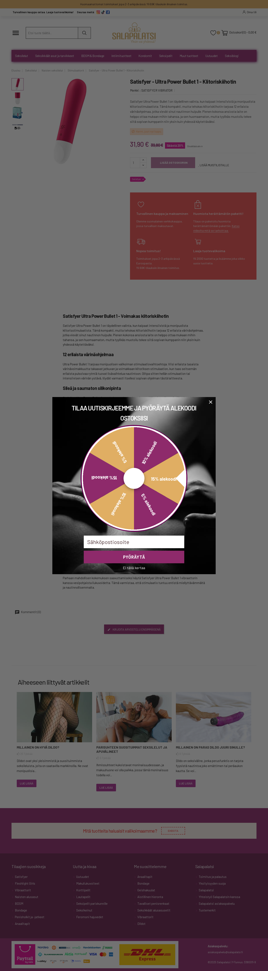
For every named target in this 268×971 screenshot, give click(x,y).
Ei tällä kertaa (134, 567)
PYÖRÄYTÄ (134, 556)
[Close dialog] (210, 402)
